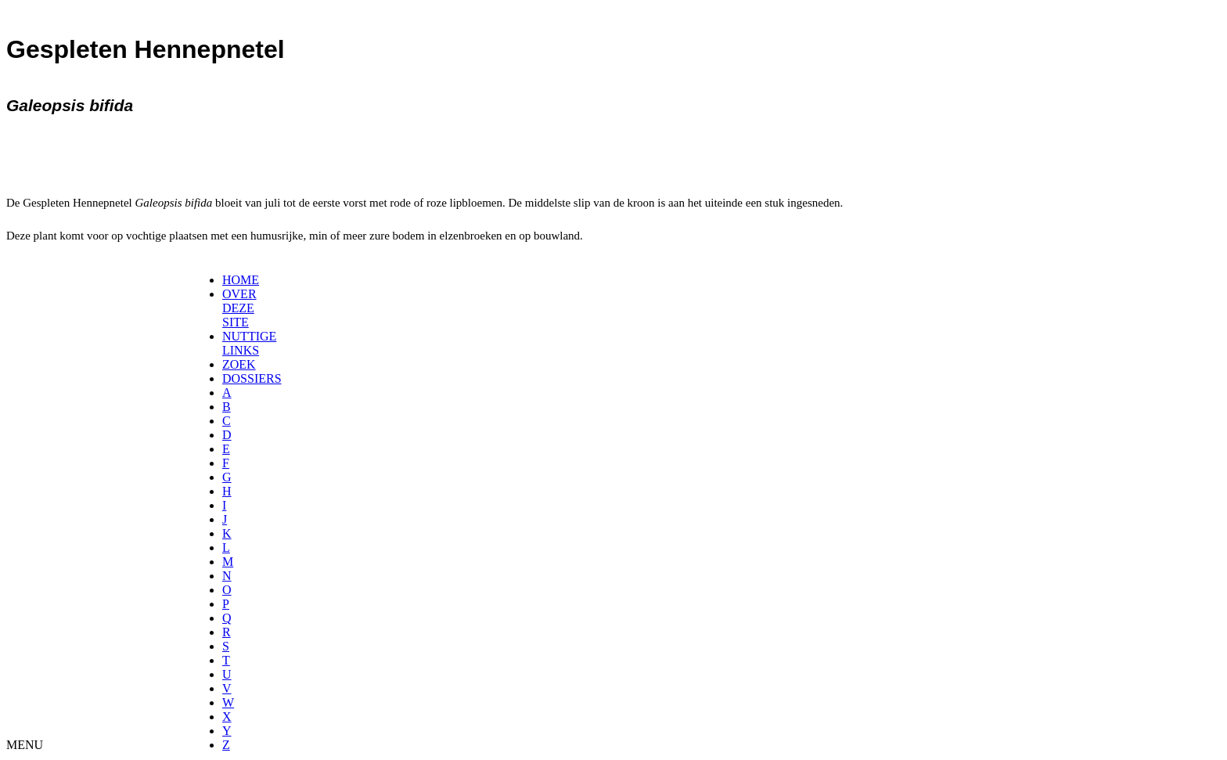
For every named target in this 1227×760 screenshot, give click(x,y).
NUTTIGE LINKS (249, 343)
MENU (24, 744)
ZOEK (239, 364)
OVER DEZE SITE (239, 308)
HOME (240, 279)
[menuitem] (227, 280)
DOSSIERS (252, 378)
